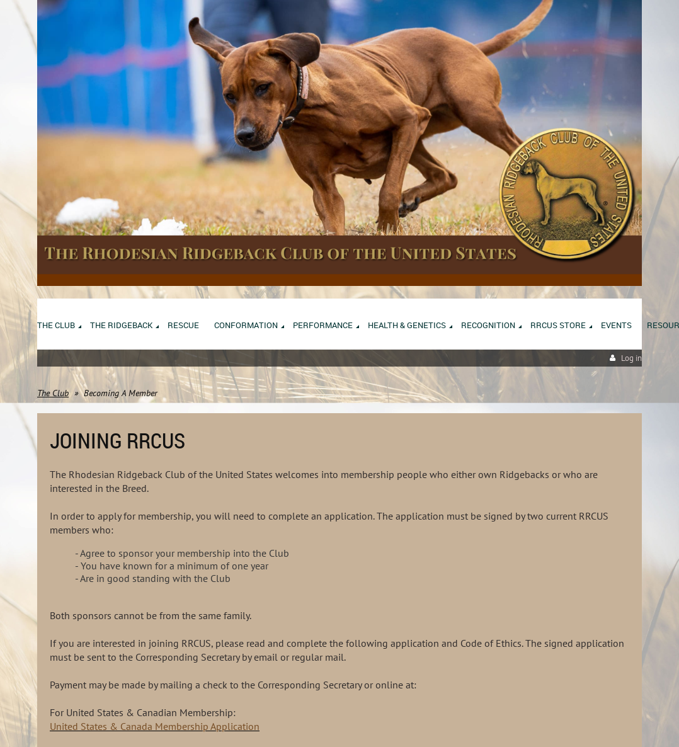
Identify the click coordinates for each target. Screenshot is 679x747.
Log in (631, 358)
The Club (53, 393)
